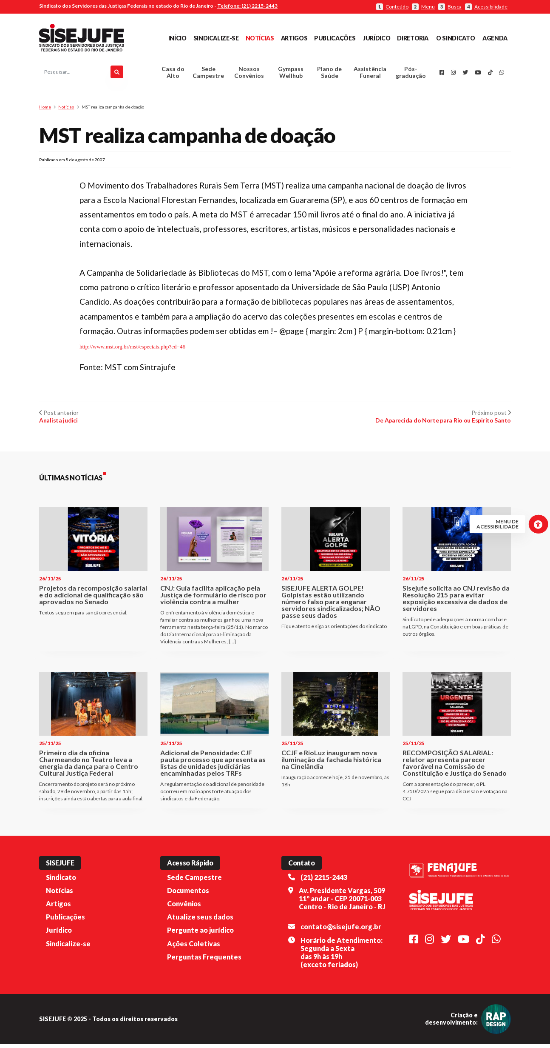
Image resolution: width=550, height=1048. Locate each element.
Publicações (334, 38)
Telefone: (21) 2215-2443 (247, 6)
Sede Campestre (208, 74)
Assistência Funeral (370, 74)
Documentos (188, 894)
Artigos (294, 38)
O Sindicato (455, 38)
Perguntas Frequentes (204, 960)
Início (177, 38)
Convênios (184, 907)
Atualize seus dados (200, 921)
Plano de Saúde (329, 74)
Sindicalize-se (216, 38)
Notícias (260, 38)
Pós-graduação (411, 74)
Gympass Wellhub (290, 74)
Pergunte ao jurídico (200, 934)
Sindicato (61, 881)
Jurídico (376, 38)
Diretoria (412, 38)
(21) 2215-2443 (324, 881)
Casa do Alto (173, 74)
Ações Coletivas (193, 947)
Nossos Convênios (249, 74)
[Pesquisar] (117, 74)
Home (45, 110)
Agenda (494, 38)
